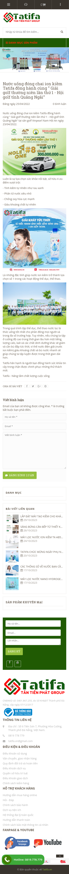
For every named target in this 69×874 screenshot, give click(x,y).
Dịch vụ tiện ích (12, 810)
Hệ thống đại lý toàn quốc (18, 815)
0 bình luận (59, 104)
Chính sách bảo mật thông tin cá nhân (25, 825)
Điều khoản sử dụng (15, 753)
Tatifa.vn (47, 869)
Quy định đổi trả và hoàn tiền (20, 763)
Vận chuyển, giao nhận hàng (20, 758)
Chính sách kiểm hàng (16, 783)
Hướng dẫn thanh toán (16, 820)
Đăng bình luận (19, 475)
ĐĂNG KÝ (14, 651)
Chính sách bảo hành (15, 805)
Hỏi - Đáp (8, 800)
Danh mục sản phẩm (21, 42)
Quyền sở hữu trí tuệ (15, 773)
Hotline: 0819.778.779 (28, 859)
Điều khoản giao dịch (15, 778)
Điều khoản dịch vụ (14, 768)
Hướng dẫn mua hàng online (20, 795)
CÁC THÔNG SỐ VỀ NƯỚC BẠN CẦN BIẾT (44, 566)
